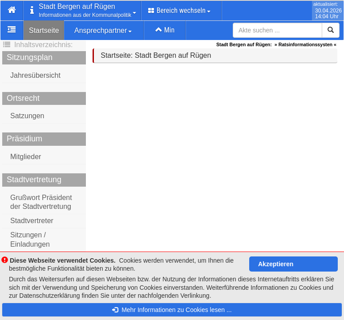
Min (164, 30)
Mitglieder (25, 156)
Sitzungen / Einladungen (30, 239)
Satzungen (27, 116)
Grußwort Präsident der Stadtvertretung (41, 202)
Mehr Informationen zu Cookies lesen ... (171, 309)
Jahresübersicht (35, 75)
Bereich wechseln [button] (179, 10)
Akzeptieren (275, 264)
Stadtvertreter (31, 220)
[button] (12, 10)
